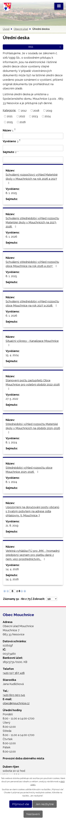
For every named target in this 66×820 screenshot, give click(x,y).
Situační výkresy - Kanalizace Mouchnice (32, 342)
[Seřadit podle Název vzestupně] (15, 129)
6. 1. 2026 (11, 236)
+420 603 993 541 (14, 695)
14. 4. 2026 (12, 569)
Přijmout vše (20, 804)
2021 (10, 116)
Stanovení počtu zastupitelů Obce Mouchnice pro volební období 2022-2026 (33, 384)
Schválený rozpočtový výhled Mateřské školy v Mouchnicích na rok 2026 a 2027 (32, 178)
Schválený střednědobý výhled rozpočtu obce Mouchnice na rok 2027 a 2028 (32, 303)
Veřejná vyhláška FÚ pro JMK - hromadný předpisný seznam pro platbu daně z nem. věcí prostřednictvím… (33, 555)
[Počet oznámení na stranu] (51, 599)
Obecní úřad (21, 28)
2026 (23, 122)
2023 (35, 116)
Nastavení (33, 814)
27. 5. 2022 (12, 398)
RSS (45, 46)
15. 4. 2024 (12, 355)
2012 (24, 110)
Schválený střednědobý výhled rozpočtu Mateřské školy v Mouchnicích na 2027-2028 (32, 222)
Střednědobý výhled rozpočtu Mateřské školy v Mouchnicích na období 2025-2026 (33, 428)
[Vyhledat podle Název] (33, 136)
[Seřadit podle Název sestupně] (15, 130)
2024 (48, 116)
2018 (36, 110)
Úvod (6, 28)
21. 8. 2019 (12, 525)
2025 (10, 122)
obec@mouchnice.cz (16, 703)
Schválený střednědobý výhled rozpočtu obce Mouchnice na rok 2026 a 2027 (32, 264)
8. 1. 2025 (11, 193)
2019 (49, 110)
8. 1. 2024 (11, 442)
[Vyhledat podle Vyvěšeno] (33, 148)
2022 (22, 116)
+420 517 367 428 (14, 673)
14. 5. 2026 (12, 579)
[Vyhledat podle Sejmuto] (33, 160)
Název (8, 130)
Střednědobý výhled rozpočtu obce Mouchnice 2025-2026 (29, 469)
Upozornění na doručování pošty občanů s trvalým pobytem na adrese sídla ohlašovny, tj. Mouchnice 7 (32, 511)
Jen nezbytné (44, 804)
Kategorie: (9, 110)
